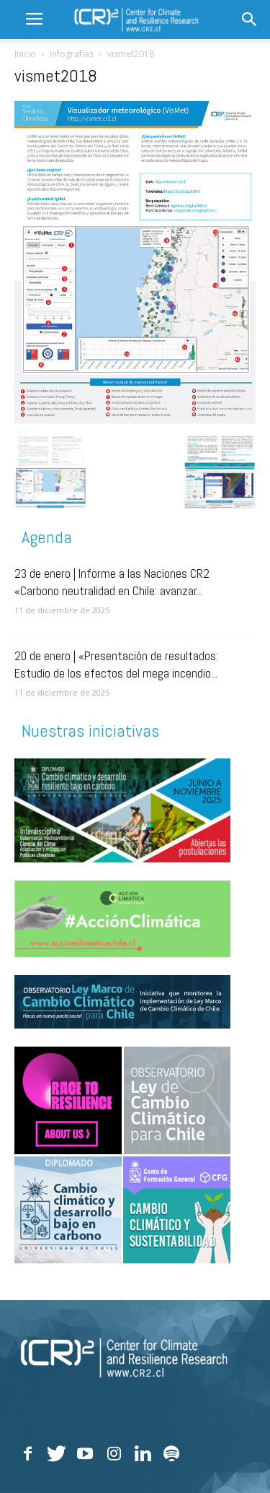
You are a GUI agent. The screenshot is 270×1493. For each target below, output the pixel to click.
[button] (250, 19)
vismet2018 (55, 75)
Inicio (25, 54)
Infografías (72, 54)
